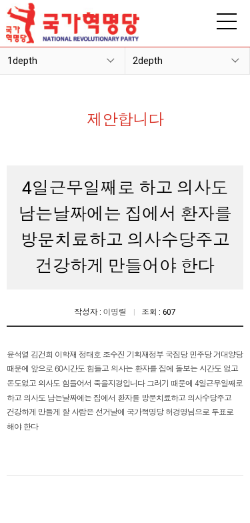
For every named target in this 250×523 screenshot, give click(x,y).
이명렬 (115, 312)
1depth (22, 60)
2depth (148, 60)
